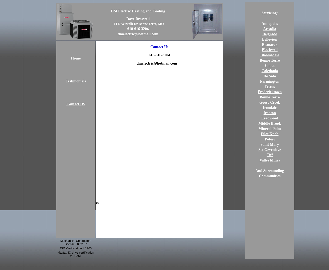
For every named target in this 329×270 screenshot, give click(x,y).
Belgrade (269, 34)
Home (76, 58)
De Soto (269, 76)
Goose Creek (269, 102)
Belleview (269, 39)
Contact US (75, 104)
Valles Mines (270, 160)
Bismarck (269, 44)
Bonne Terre (270, 60)
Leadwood (269, 118)
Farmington (269, 81)
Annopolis (270, 23)
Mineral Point (269, 129)
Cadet (270, 66)
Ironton (270, 113)
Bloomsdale (269, 55)
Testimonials (76, 81)
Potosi (270, 139)
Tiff (270, 155)
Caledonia (270, 71)
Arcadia (269, 29)
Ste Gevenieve (269, 150)
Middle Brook (269, 123)
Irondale (270, 108)
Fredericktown (270, 92)
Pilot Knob (270, 134)
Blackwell (269, 50)
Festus (269, 87)
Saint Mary (269, 144)
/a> (179, 63)
